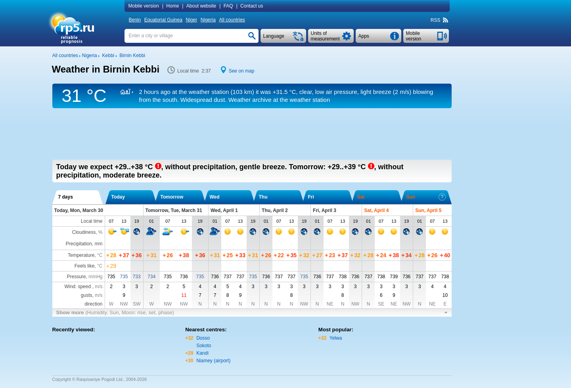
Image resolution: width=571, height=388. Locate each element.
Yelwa (336, 338)
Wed (215, 197)
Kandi (202, 353)
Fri (311, 197)
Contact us (251, 6)
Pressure (76, 276)
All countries (232, 20)
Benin (135, 20)
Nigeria (208, 20)
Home (172, 6)
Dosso (203, 338)
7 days (65, 197)
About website (201, 6)
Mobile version (143, 6)
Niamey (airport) (213, 360)
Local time (92, 221)
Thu (263, 197)
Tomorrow (172, 197)
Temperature (81, 255)
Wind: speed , (83, 286)
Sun (426, 197)
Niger (191, 20)
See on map (242, 71)
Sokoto (203, 345)
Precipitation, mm (84, 244)
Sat (361, 197)
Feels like (85, 266)
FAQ (228, 6)
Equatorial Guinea (163, 20)
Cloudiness (84, 232)
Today (118, 197)
